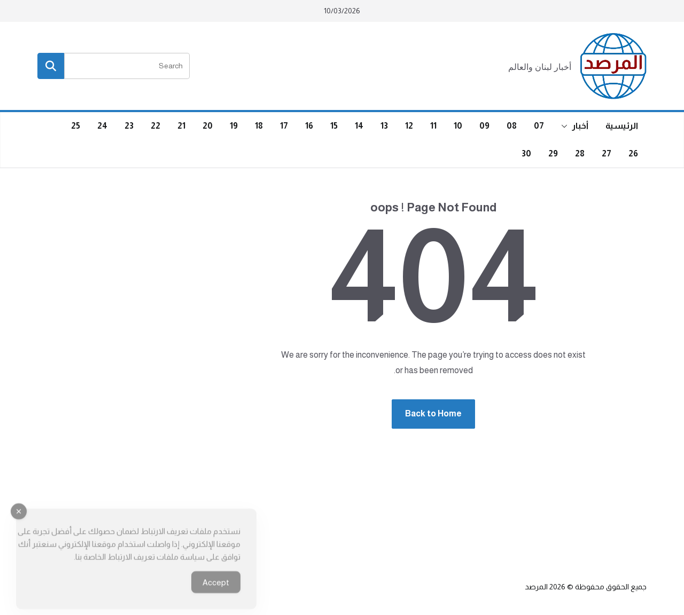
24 (102, 125)
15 (334, 125)
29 (553, 153)
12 (409, 125)
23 (129, 125)
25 (75, 125)
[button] (566, 126)
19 (234, 125)
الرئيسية (621, 125)
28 (580, 153)
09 (484, 125)
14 (359, 125)
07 (539, 125)
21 (181, 125)
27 (606, 153)
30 (526, 153)
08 (512, 125)
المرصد (536, 586)
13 (384, 125)
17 (284, 125)
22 (155, 125)
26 (633, 153)
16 (309, 125)
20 (208, 125)
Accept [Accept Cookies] (216, 590)
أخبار (580, 125)
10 (458, 125)
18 (259, 125)
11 (433, 125)
